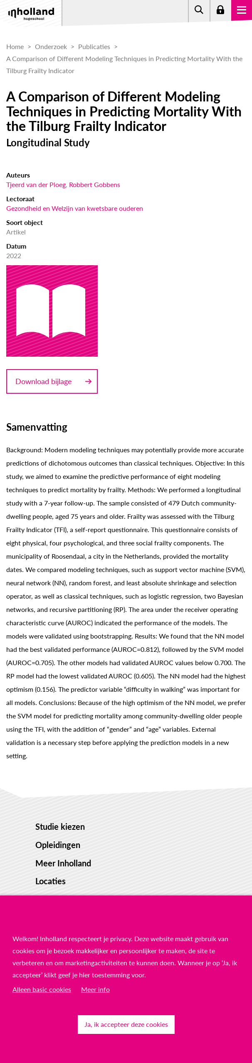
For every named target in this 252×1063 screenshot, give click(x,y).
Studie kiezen (60, 826)
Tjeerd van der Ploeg (36, 184)
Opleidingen (57, 845)
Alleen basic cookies (41, 989)
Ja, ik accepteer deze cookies (126, 1024)
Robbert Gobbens (94, 184)
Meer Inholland (63, 863)
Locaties (50, 881)
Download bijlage (43, 381)
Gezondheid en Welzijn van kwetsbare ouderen (74, 208)
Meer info (95, 989)
